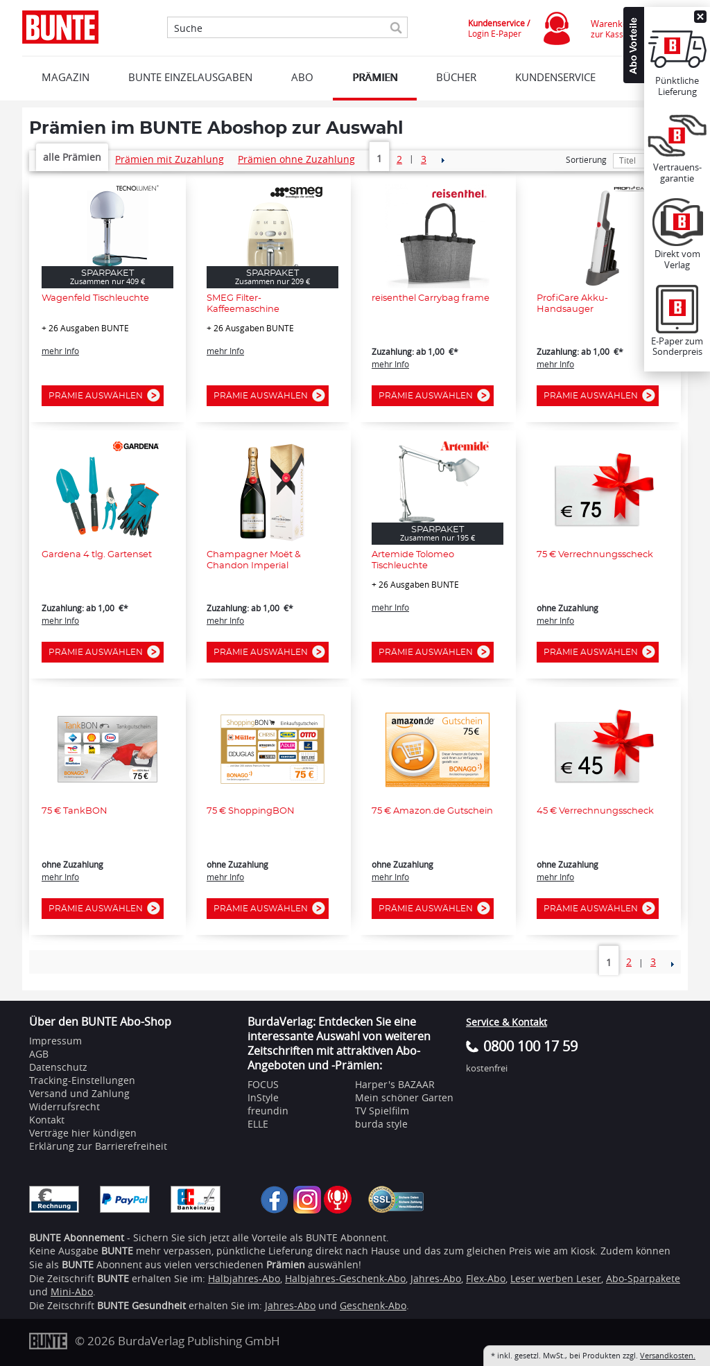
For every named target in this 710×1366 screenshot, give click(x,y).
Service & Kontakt (506, 1021)
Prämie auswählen (99, 395)
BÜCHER (456, 77)
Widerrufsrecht (64, 1106)
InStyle (263, 1097)
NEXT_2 (442, 160)
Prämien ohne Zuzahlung (296, 159)
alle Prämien (72, 157)
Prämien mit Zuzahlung (169, 159)
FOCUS (263, 1084)
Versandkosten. (667, 1355)
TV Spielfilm (382, 1110)
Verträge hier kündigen (83, 1132)
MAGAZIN (65, 77)
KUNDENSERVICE (555, 77)
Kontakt (46, 1119)
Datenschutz (58, 1067)
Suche (188, 28)
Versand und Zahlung (79, 1093)
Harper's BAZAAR (395, 1084)
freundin (268, 1110)
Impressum (55, 1040)
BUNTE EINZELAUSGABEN (190, 77)
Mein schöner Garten (404, 1097)
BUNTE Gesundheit (141, 1305)
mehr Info (60, 351)
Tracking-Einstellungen (82, 1080)
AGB (39, 1053)
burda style (381, 1123)
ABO (302, 77)
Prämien (374, 77)
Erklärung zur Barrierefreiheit (98, 1146)
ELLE (258, 1123)
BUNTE (113, 1278)
